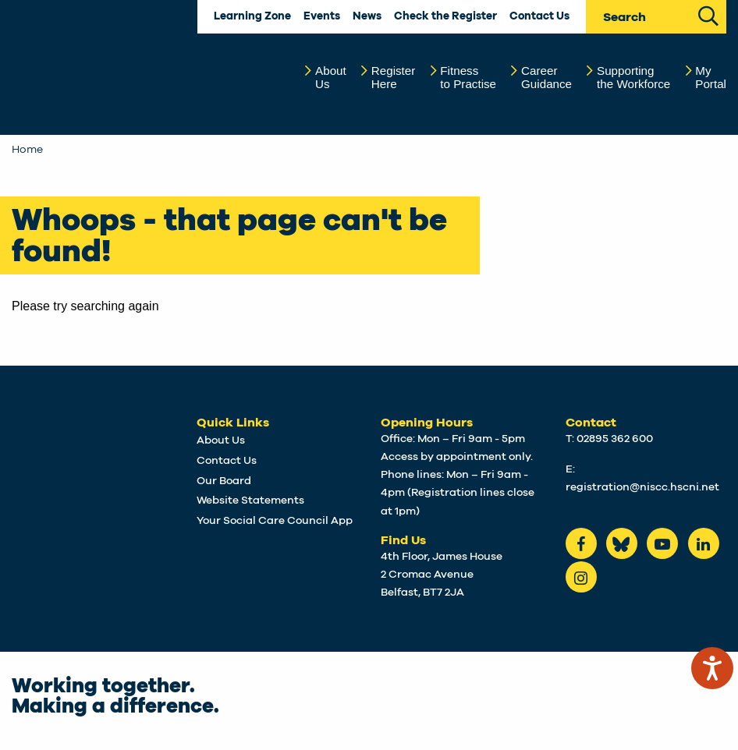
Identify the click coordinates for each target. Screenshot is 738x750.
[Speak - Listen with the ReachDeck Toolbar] (712, 668)
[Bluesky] (621, 543)
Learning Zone (252, 16)
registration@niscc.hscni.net (642, 487)
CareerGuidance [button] (546, 77)
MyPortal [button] (710, 77)
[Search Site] (708, 14)
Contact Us (539, 16)
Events (321, 16)
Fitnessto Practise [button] (468, 77)
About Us (221, 440)
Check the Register (445, 16)
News (367, 16)
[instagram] (581, 577)
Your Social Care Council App (275, 520)
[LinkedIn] (703, 543)
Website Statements (250, 500)
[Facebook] (581, 543)
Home (27, 149)
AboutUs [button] (330, 77)
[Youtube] (662, 543)
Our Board (224, 481)
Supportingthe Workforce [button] (633, 77)
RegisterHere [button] (393, 77)
